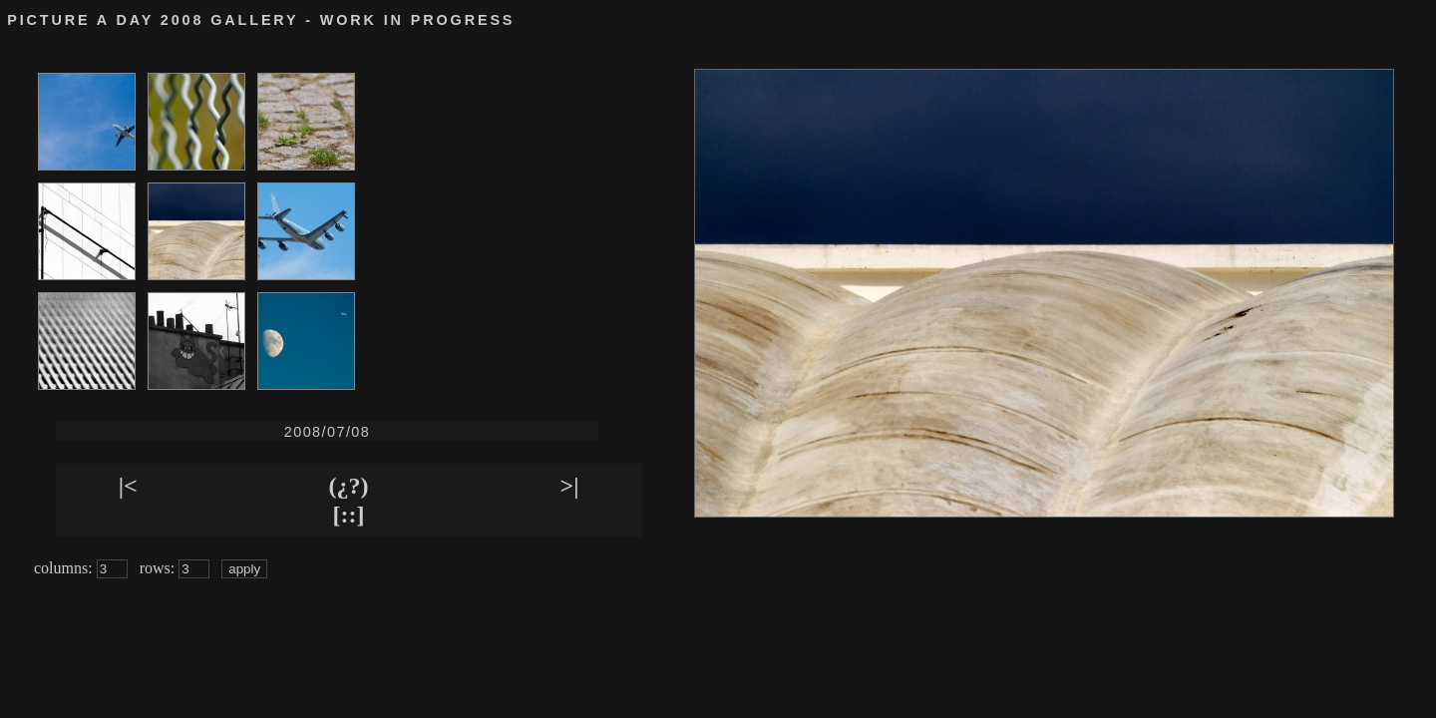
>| (569, 486)
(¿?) (349, 486)
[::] (349, 515)
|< (128, 486)
